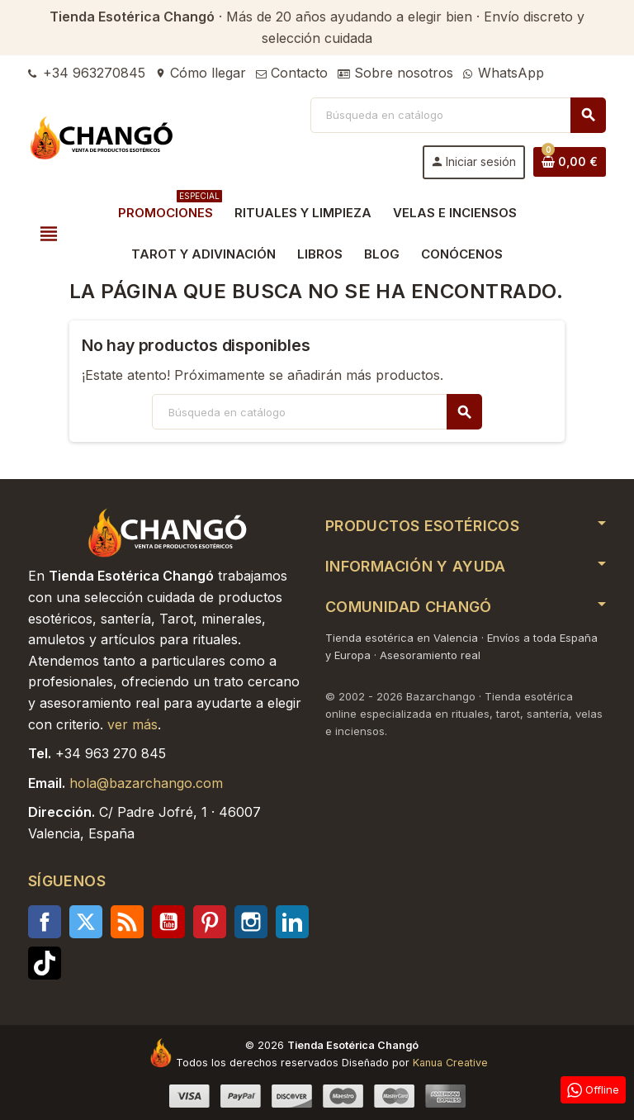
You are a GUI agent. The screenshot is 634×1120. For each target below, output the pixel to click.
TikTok (44, 963)
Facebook (44, 921)
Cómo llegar (200, 72)
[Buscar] (457, 115)
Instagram (250, 921)
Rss (127, 921)
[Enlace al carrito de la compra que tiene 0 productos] (569, 162)
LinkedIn (292, 921)
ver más (132, 724)
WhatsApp (503, 72)
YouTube (168, 921)
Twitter (85, 921)
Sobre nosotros (395, 72)
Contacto (292, 72)
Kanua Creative (450, 1062)
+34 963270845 (86, 72)
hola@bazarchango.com (146, 783)
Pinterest (209, 921)
